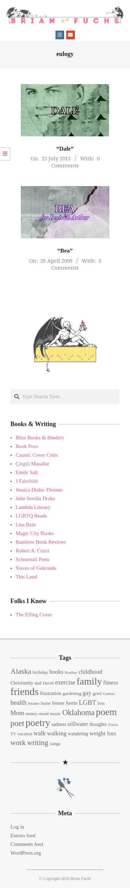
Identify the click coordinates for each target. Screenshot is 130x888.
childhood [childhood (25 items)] (90, 672)
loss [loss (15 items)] (101, 703)
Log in (17, 827)
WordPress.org (25, 853)
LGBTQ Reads (31, 516)
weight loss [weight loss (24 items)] (102, 733)
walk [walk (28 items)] (40, 733)
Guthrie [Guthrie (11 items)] (109, 693)
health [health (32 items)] (18, 702)
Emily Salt (27, 472)
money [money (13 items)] (31, 713)
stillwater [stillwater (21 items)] (78, 724)
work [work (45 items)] (18, 742)
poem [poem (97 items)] (106, 712)
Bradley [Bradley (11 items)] (71, 672)
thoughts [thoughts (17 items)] (98, 724)
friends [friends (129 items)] (24, 691)
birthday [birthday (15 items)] (40, 672)
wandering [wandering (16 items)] (78, 733)
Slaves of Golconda (36, 568)
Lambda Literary (33, 507)
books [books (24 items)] (56, 672)
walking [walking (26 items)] (57, 733)
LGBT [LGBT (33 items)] (87, 702)
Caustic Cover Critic (37, 455)
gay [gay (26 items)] (87, 692)
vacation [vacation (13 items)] (25, 733)
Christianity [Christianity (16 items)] (21, 683)
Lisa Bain (26, 524)
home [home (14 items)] (46, 703)
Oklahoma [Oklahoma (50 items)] (78, 712)
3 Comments (76, 264)
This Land (26, 576)
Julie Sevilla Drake (35, 498)
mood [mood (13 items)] (43, 713)
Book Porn (27, 446)
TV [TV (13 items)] (13, 733)
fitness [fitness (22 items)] (110, 683)
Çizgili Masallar (32, 463)
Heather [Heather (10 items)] (34, 703)
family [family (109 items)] (89, 681)
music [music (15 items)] (55, 713)
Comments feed (26, 844)
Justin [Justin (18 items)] (72, 703)
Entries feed (22, 835)
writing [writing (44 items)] (38, 742)
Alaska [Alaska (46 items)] (20, 671)
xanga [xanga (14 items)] (55, 743)
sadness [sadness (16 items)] (58, 724)
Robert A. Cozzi (32, 550)
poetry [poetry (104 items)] (38, 722)
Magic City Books (35, 533)
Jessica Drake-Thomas (39, 490)
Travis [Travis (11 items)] (113, 724)
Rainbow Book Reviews (41, 542)
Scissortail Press (33, 559)
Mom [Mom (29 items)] (17, 713)
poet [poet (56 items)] (17, 723)
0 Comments (75, 162)
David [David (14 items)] (48, 683)
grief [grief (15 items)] (97, 693)
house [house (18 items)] (58, 703)
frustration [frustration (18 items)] (50, 693)
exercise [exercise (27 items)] (65, 682)
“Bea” (64, 250)
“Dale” (64, 148)
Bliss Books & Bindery (40, 437)
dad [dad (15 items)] (38, 683)
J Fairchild (27, 481)
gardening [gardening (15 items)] (72, 693)
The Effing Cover (34, 614)
